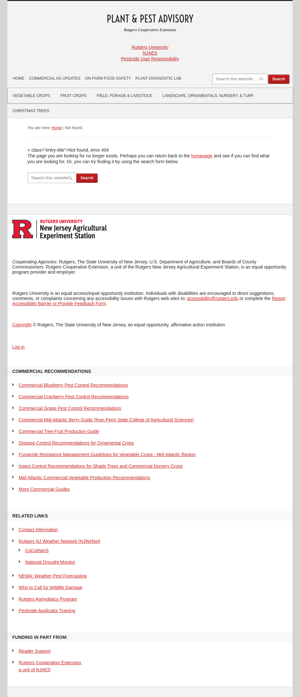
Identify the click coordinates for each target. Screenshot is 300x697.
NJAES (150, 53)
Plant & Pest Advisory (150, 19)
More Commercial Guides (44, 489)
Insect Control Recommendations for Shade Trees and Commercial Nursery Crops (100, 466)
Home (18, 78)
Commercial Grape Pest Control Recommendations (70, 408)
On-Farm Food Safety (108, 78)
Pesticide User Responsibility (150, 58)
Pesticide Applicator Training (47, 610)
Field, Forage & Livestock (124, 95)
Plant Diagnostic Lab (158, 78)
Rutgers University (150, 47)
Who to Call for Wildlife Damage (50, 587)
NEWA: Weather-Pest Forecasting (53, 575)
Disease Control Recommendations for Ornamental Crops (76, 443)
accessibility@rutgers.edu (212, 298)
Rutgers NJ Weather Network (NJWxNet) (59, 541)
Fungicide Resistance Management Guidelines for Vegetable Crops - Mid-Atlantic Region (107, 454)
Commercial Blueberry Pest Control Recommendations (73, 385)
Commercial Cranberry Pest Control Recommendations (73, 396)
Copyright (21, 324)
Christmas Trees (31, 111)
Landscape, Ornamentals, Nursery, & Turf (208, 95)
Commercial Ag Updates (54, 78)
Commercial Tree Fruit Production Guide (59, 431)
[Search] (240, 79)
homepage (201, 155)
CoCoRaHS (37, 550)
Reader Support (34, 651)
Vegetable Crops (31, 95)
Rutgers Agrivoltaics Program (48, 599)
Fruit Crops (73, 95)
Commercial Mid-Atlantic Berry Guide (106, 419)
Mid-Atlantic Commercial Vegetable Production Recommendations (84, 477)
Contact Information (38, 529)
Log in (18, 346)
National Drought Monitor (50, 562)
